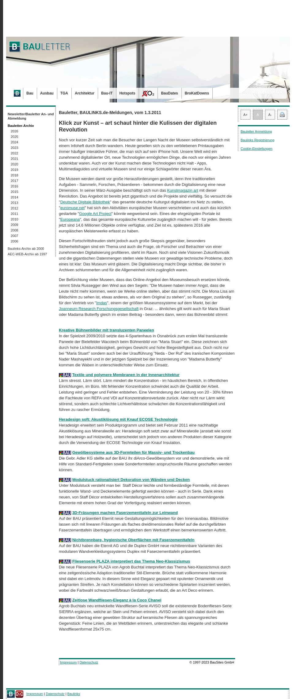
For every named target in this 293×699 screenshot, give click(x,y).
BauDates (169, 93)
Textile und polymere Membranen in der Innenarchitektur (126, 374)
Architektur (84, 93)
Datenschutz (88, 662)
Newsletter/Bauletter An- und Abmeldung (31, 116)
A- (270, 114)
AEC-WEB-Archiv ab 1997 (27, 254)
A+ (245, 114)
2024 (14, 142)
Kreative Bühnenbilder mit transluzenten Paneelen (106, 330)
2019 (14, 170)
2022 (14, 153)
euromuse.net (72, 207)
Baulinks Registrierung (257, 140)
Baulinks (73, 694)
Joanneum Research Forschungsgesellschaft (99, 308)
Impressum (68, 662)
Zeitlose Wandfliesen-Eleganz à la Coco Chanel (117, 600)
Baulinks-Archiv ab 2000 (26, 248)
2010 (14, 219)
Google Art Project (95, 213)
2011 (14, 214)
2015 (14, 192)
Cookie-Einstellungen (256, 148)
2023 (14, 148)
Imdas (101, 303)
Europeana (70, 219)
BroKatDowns (197, 93)
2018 (14, 175)
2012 (14, 208)
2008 (14, 230)
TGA (64, 93)
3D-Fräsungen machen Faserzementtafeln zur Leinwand (125, 512)
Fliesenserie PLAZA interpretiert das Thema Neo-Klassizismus (131, 561)
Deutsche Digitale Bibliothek (85, 202)
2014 (14, 197)
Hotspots (127, 93)
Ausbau (47, 93)
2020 (14, 164)
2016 (14, 186)
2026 (14, 131)
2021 (14, 159)
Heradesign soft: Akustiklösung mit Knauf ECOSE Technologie (118, 419)
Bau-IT (106, 93)
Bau (29, 93)
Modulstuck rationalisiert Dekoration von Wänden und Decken (131, 479)
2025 (14, 137)
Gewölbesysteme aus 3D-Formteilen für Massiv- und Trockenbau (133, 452)
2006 (14, 241)
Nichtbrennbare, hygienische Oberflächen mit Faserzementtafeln (133, 540)
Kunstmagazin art (182, 190)
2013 (14, 203)
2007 (14, 236)
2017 (14, 181)
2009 (14, 225)
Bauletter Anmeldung (256, 131)
